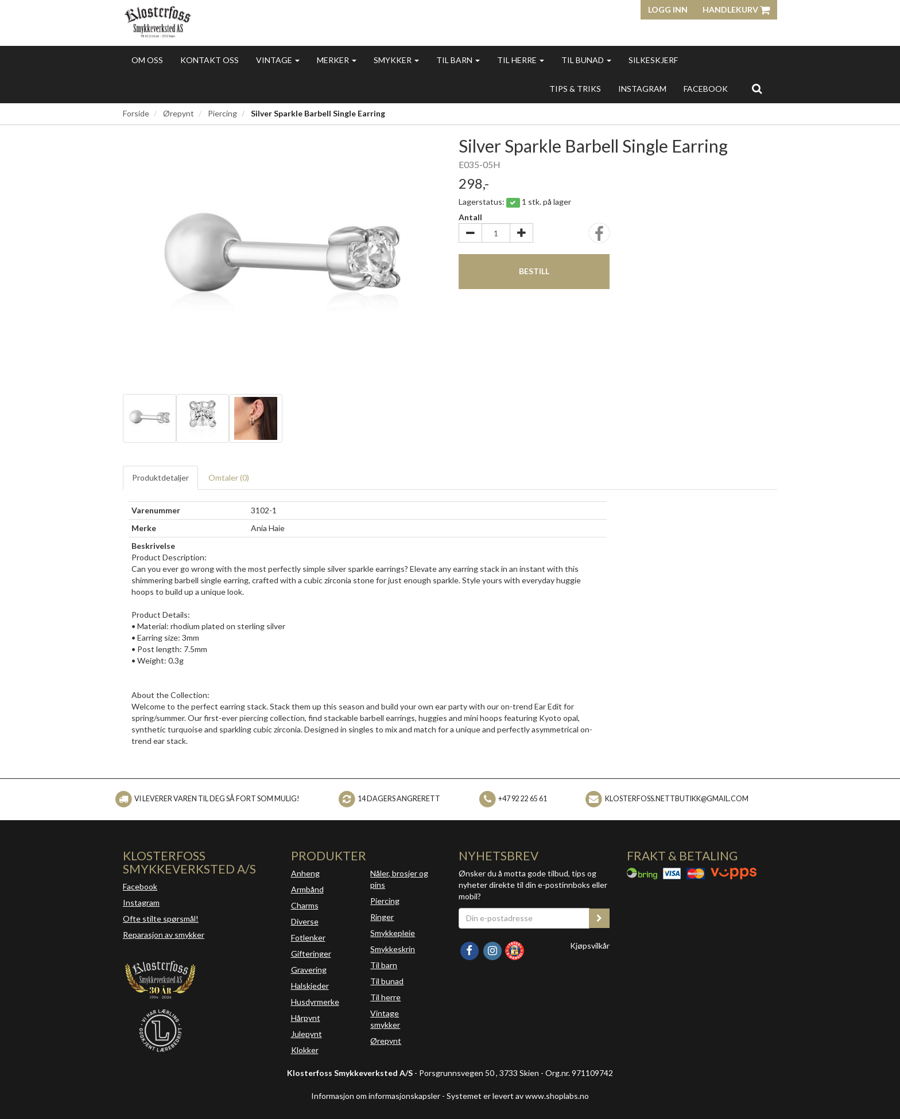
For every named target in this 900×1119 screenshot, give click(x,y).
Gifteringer (311, 953)
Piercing (222, 113)
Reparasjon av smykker (163, 934)
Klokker (305, 1050)
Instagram (141, 902)
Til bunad (586, 60)
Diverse (305, 921)
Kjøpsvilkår (590, 945)
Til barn (458, 60)
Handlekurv (736, 9)
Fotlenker (308, 937)
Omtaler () (228, 477)
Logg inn (668, 9)
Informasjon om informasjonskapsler (375, 1096)
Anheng (305, 873)
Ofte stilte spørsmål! (161, 918)
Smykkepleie (392, 933)
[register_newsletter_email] (599, 918)
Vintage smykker (385, 1019)
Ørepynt (178, 113)
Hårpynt (305, 1018)
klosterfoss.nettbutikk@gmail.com (676, 798)
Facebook (140, 886)
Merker (336, 60)
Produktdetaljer (160, 477)
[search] (757, 88)
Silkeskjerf (653, 60)
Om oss (147, 60)
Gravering (309, 969)
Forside (136, 113)
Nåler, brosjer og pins (399, 879)
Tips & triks (575, 88)
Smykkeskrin (392, 949)
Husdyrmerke (315, 1002)
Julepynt (306, 1034)
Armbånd (307, 889)
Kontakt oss (209, 60)
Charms (305, 905)
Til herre (520, 60)
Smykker (396, 60)
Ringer (382, 917)
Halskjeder (310, 986)
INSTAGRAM (642, 88)
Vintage (278, 60)
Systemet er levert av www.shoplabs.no (518, 1096)
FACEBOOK (706, 88)
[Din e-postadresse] (524, 918)
